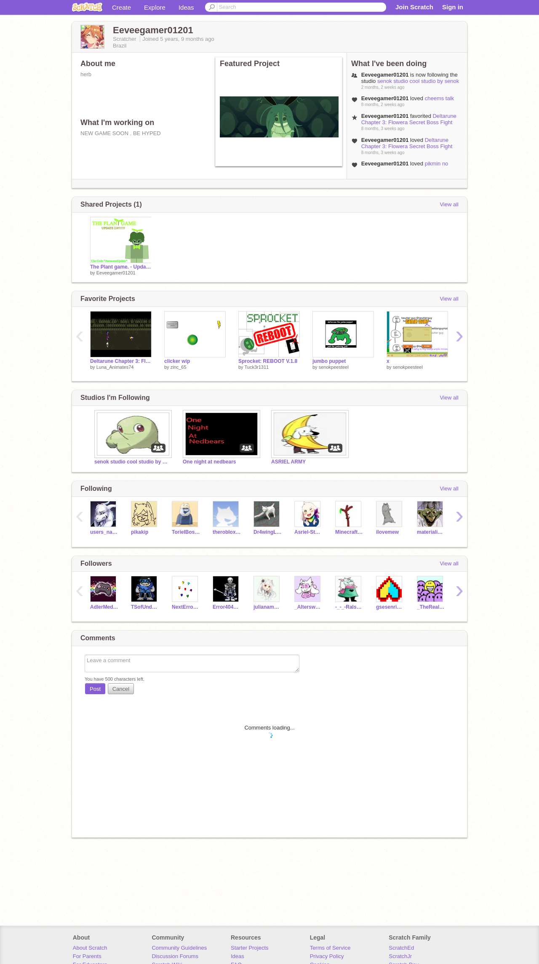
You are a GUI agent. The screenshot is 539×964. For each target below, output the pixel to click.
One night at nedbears (209, 462)
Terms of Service (330, 948)
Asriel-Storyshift (308, 532)
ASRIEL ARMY (288, 462)
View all (449, 204)
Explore (154, 7)
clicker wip (177, 361)
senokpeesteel (334, 367)
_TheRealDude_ (431, 607)
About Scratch (90, 948)
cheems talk (439, 98)
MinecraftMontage (349, 532)
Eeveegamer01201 (116, 272)
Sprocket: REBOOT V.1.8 (267, 361)
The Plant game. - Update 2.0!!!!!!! (121, 267)
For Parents (87, 956)
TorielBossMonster (186, 532)
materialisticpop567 (431, 532)
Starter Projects (250, 948)
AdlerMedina (104, 607)
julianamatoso (267, 607)
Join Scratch (414, 7)
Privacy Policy (327, 956)
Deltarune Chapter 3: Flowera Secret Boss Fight (408, 119)
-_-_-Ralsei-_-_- (349, 607)
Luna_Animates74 (115, 367)
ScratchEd (401, 948)
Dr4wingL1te (267, 532)
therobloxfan (227, 532)
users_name (104, 532)
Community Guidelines (179, 948)
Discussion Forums (175, 956)
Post (95, 689)
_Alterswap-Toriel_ (308, 607)
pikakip (139, 532)
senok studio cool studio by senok (418, 81)
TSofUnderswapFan (145, 607)
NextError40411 (186, 607)
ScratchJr (400, 956)
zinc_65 (179, 367)
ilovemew (387, 532)
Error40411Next (227, 607)
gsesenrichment (390, 607)
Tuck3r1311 (256, 367)
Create (121, 7)
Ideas (186, 7)
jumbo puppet (329, 361)
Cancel (120, 689)
